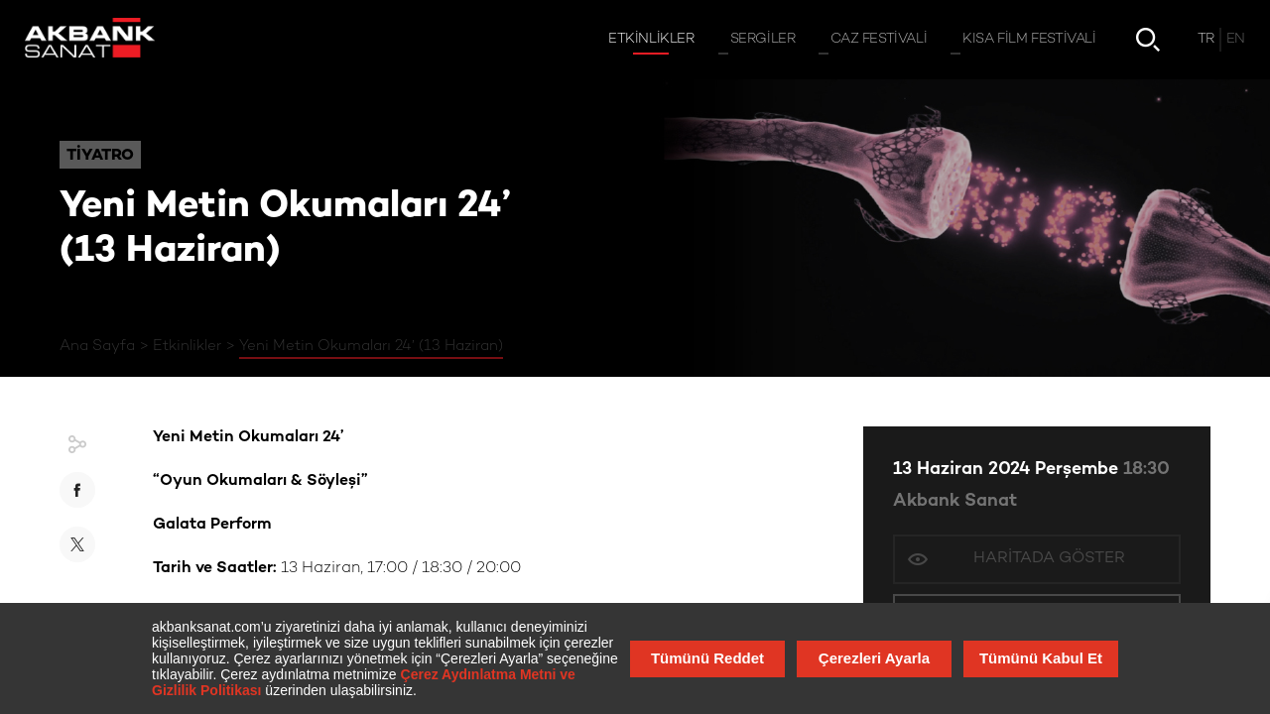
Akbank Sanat (955, 501)
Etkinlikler (187, 346)
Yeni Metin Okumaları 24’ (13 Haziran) (371, 346)
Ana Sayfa (97, 346)
